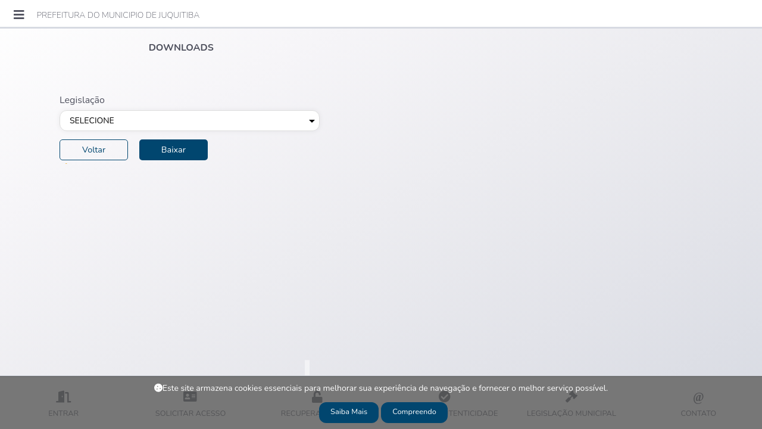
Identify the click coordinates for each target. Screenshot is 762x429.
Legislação (82, 100)
